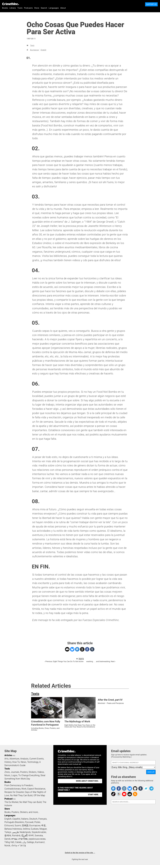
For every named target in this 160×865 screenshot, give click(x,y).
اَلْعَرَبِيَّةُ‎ (24, 835)
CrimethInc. (10, 4)
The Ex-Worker (11, 802)
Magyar (43, 828)
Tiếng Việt (9, 842)
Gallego (30, 842)
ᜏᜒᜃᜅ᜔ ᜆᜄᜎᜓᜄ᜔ (18, 845)
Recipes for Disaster (14, 792)
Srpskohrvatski (39, 832)
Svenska (39, 835)
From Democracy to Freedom (18, 785)
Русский (29, 822)
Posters (24, 772)
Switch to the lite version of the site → (80, 853)
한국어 (7, 835)
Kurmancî (39, 842)
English (43, 50)
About (63, 8)
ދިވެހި (24, 842)
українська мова (37, 838)
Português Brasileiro (14, 822)
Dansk (7, 838)
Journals (15, 772)
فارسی (15, 832)
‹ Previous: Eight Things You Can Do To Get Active (63, 661)
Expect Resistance (36, 788)
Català (18, 842)
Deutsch (33, 818)
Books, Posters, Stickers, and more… (21, 812)
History (7, 762)
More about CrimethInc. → (88, 781)
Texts (32, 45)
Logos (14, 775)
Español (16, 818)
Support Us (151, 4)
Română (16, 835)
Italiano (24, 818)
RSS (14, 755)
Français (42, 818)
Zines (7, 772)
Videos (40, 772)
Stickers (32, 772)
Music (7, 775)
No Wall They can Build (30, 802)
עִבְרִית (14, 838)
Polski (37, 822)
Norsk (7, 845)
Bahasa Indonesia (13, 828)
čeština (26, 828)
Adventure (14, 758)
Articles (8, 755)
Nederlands (25, 832)
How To (16, 762)
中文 (43, 825)
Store (36, 8)
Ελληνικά (9, 825)
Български (34, 50)
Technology (32, 762)
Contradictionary (12, 788)
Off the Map (39, 795)
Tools (20, 8)
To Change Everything (28, 775)
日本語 (25, 825)
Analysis (24, 758)
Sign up (150, 772)
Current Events (36, 758)
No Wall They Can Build (21, 795)
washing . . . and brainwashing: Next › (101, 661)
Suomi (18, 825)
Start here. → (94, 795)
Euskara (35, 828)
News (23, 762)
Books (5, 8)
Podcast (8, 798)
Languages (54, 8)
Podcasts (28, 8)
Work (23, 788)
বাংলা (31, 835)
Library (13, 8)
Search (44, 8)
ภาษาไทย (23, 838)
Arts (6, 758)
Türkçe (7, 832)
